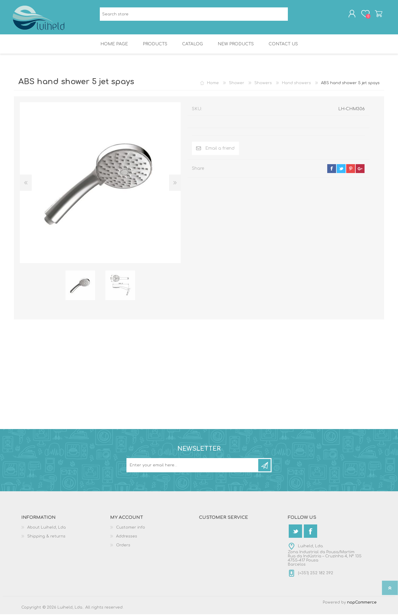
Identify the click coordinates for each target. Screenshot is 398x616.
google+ (360, 170)
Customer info (130, 529)
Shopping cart (377, 14)
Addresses (126, 538)
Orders (123, 547)
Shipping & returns (46, 538)
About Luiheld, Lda (46, 529)
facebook (331, 170)
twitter (341, 170)
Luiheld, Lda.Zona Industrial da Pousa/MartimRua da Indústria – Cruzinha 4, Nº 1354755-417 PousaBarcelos (325, 557)
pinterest (350, 170)
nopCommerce (362, 604)
